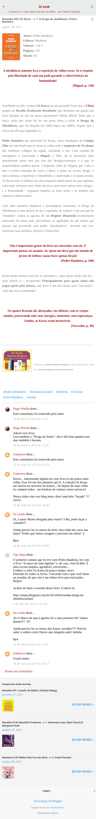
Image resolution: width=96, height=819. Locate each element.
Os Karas (77, 391)
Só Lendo (19, 514)
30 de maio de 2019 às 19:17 (31, 663)
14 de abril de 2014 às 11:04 (30, 644)
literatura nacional (41, 391)
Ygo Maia (19, 554)
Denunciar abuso (48, 813)
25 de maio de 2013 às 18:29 (31, 464)
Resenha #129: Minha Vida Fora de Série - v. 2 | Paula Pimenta (36, 757)
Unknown (19, 454)
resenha (31, 397)
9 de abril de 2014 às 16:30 (30, 604)
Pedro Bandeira (13, 397)
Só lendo (44, 6)
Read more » (83, 704)
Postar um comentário (18, 671)
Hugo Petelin (21, 408)
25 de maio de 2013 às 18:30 (31, 505)
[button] (92, 20)
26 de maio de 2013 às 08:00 (31, 545)
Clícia (90, 105)
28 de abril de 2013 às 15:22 (31, 419)
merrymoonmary (57, 807)
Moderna (62, 391)
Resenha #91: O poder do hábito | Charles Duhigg (29, 690)
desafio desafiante (14, 391)
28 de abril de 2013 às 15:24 (31, 445)
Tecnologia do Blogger (48, 801)
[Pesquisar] (92, 7)
